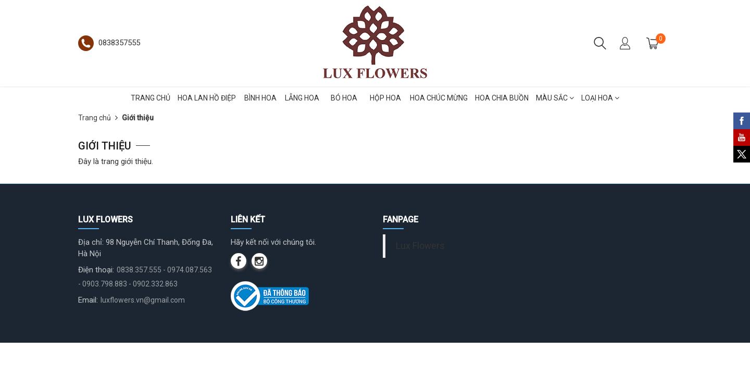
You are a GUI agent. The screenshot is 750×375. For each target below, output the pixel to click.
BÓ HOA (344, 98)
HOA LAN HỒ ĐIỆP (207, 98)
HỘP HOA (385, 98)
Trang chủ (94, 118)
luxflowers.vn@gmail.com (143, 300)
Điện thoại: (96, 269)
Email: (88, 300)
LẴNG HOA (302, 98)
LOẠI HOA (600, 98)
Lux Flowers (420, 246)
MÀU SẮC (555, 98)
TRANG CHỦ (150, 98)
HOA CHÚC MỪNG (439, 98)
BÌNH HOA (260, 98)
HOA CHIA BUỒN (502, 98)
